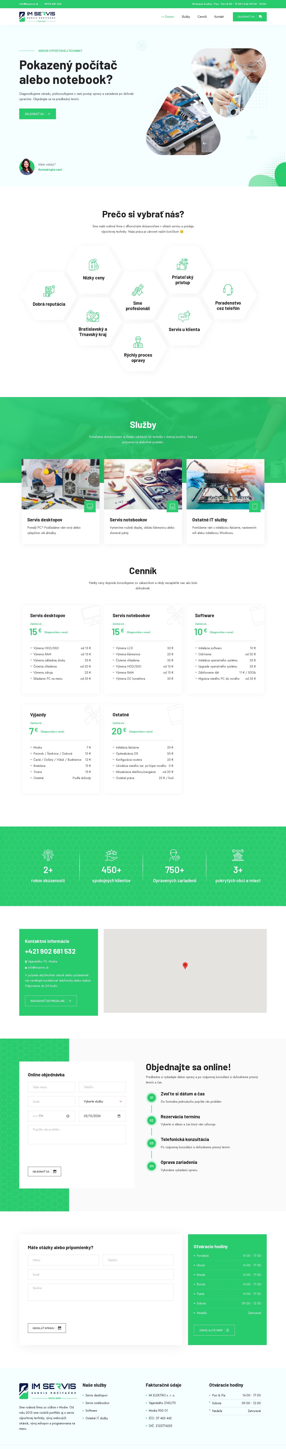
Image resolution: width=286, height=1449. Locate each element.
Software (91, 1410)
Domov (169, 16)
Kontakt (219, 16)
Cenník (202, 16)
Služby (186, 16)
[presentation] (57, 1155)
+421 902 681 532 (50, 951)
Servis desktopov (96, 1395)
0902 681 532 (52, 4)
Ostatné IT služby (97, 1418)
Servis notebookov (97, 1403)
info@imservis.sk (28, 4)
